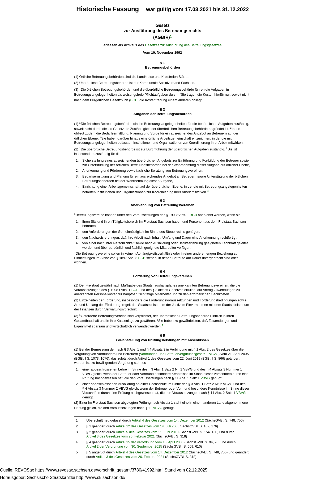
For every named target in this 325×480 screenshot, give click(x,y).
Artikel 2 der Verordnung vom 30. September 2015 (124, 446)
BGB (133, 100)
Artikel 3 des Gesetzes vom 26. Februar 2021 (120, 436)
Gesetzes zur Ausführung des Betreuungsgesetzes (183, 45)
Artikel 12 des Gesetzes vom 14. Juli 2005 (147, 426)
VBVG (214, 354)
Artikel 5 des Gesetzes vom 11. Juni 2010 (147, 432)
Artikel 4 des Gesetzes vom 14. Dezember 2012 (168, 420)
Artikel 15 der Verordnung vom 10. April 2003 (149, 442)
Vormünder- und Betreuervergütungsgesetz (172, 354)
